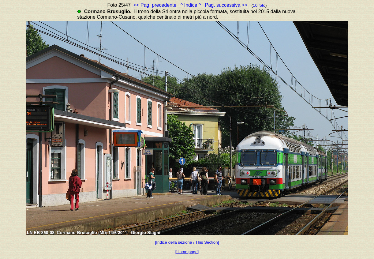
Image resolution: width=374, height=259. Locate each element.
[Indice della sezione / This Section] (187, 242)
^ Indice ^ (191, 5)
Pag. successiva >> (226, 5)
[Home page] (187, 252)
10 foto (259, 5)
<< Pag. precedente (155, 5)
